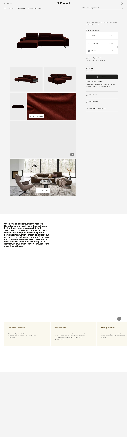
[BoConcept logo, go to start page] (63, 3)
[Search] (122, 8)
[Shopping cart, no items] (122, 3)
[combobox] (102, 8)
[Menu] (5, 8)
